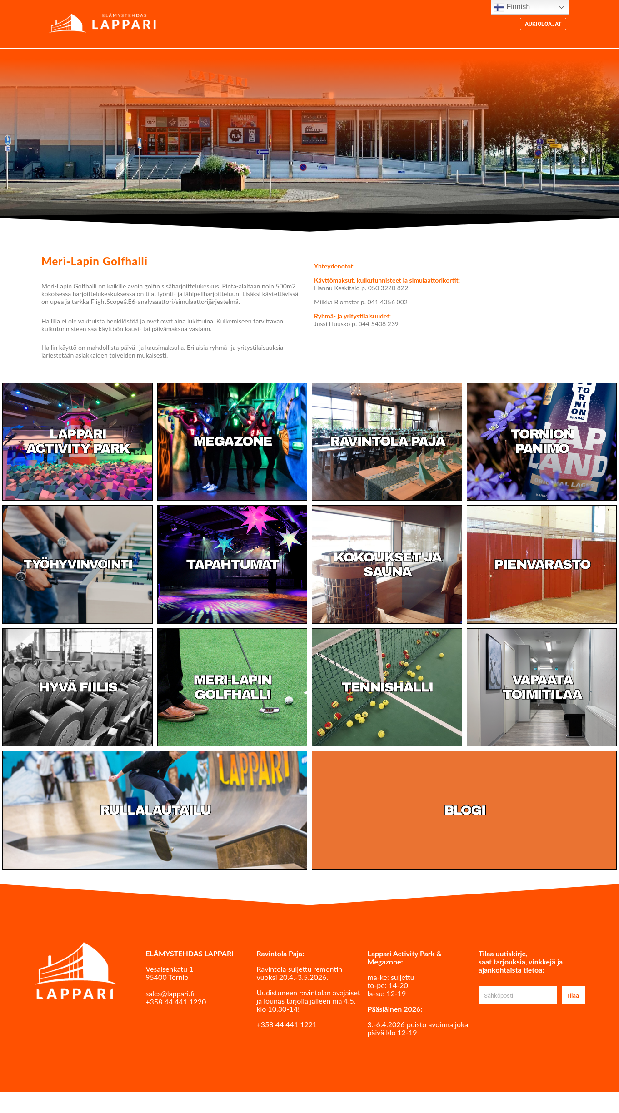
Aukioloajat (543, 24)
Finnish (512, 7)
